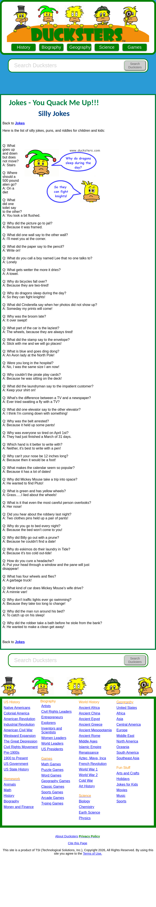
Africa (121, 713)
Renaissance (89, 752)
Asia (120, 719)
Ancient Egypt (89, 719)
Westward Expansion (20, 736)
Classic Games (52, 786)
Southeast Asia (128, 758)
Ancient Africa (89, 708)
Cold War (86, 780)
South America (128, 752)
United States (127, 708)
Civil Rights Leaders (56, 711)
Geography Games (55, 781)
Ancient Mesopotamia (95, 730)
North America (127, 741)
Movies (122, 790)
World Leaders (52, 743)
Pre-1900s (11, 752)
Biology (84, 801)
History (23, 47)
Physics (85, 818)
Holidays (123, 779)
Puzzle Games (52, 770)
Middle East (125, 736)
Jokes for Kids (127, 784)
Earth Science (89, 812)
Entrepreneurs (52, 717)
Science (107, 47)
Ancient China (89, 713)
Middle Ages (88, 741)
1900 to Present (16, 758)
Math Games (51, 764)
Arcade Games (52, 798)
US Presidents (52, 749)
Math (7, 790)
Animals (10, 784)
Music (121, 795)
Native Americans (17, 708)
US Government (16, 764)
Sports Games (52, 792)
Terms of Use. (92, 853)
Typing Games (52, 803)
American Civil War (18, 730)
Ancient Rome (89, 736)
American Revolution (19, 719)
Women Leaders (53, 738)
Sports (121, 801)
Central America (129, 724)
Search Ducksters (135, 65)
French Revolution (93, 764)
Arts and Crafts (128, 773)
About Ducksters (66, 836)
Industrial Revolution (19, 724)
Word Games (51, 775)
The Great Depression (20, 741)
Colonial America (16, 713)
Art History (87, 786)
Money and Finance (19, 807)
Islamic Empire (90, 747)
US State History (16, 769)
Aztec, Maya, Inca (92, 758)
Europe (122, 730)
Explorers (48, 723)
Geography (80, 47)
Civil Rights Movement (21, 747)
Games (135, 47)
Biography (51, 47)
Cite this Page (77, 843)
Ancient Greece (90, 724)
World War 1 (88, 769)
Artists (46, 706)
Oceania (123, 747)
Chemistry (86, 807)
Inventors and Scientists (51, 730)
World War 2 (88, 775)
